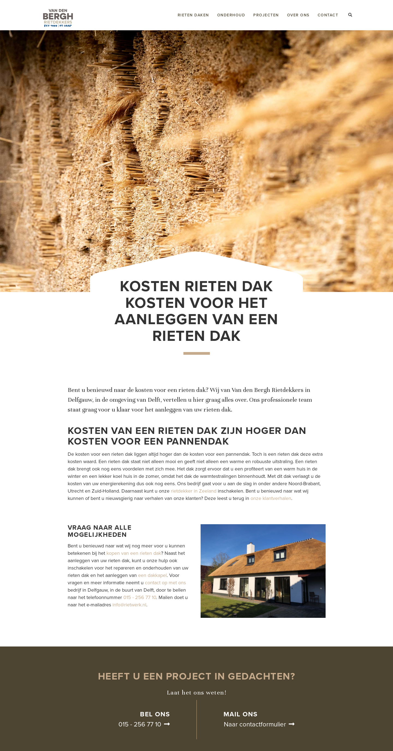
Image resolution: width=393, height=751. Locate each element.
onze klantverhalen (271, 498)
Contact (328, 15)
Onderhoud (231, 15)
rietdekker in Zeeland (193, 491)
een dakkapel (152, 575)
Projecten (266, 15)
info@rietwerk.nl (129, 605)
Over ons (298, 15)
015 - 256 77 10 (139, 597)
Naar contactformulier (255, 724)
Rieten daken (193, 15)
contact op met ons (165, 583)
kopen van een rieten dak (133, 553)
